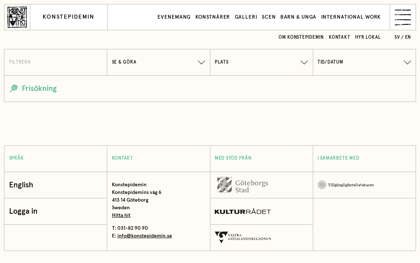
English (21, 185)
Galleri (246, 17)
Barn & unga (298, 17)
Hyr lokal (368, 37)
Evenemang (174, 17)
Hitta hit (121, 215)
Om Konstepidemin (301, 37)
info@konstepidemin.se (144, 236)
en (408, 37)
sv (397, 37)
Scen (269, 17)
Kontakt (339, 37)
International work (351, 17)
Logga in (25, 211)
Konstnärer (212, 17)
